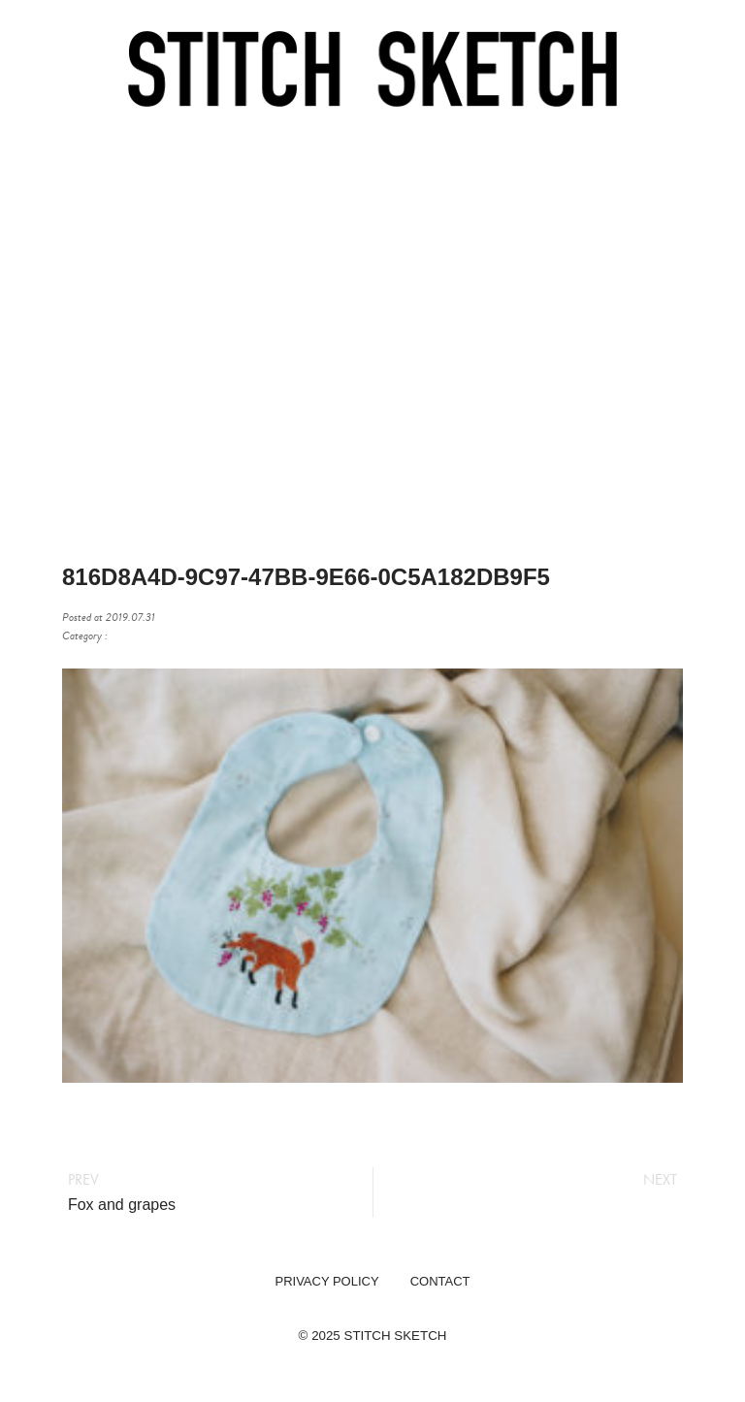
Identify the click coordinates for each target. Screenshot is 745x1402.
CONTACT (440, 1281)
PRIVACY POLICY (326, 1281)
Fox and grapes (122, 1204)
